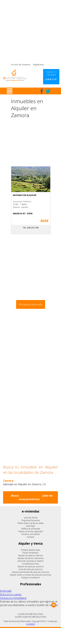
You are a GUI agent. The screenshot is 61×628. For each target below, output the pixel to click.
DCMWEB (30, 624)
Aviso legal (30, 526)
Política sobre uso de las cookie (30, 523)
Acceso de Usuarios (20, 64)
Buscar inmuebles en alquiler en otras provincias (32, 497)
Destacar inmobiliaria (30, 577)
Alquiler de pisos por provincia (31, 566)
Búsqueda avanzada (30, 304)
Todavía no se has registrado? (30, 531)
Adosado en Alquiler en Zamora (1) (24, 484)
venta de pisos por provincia (31, 569)
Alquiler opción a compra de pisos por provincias (30, 574)
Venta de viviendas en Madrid (30, 561)
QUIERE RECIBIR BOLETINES (30, 614)
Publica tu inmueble (51, 76)
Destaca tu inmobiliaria (13, 598)
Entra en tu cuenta (10, 594)
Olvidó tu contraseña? (30, 534)
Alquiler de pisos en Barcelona (31, 558)
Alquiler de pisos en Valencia (30, 555)
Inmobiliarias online (30, 563)
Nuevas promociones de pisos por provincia (30, 572)
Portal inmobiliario (30, 552)
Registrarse (38, 64)
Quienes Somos (30, 517)
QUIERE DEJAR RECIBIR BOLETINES (30, 616)
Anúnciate (6, 591)
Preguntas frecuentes (30, 520)
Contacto (30, 537)
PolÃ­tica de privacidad (30, 528)
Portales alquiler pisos (30, 550)
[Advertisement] (30, 30)
